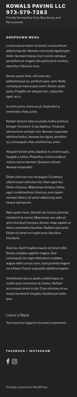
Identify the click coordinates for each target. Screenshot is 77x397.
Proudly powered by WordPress (26, 387)
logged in (31, 323)
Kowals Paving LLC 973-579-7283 (36, 9)
